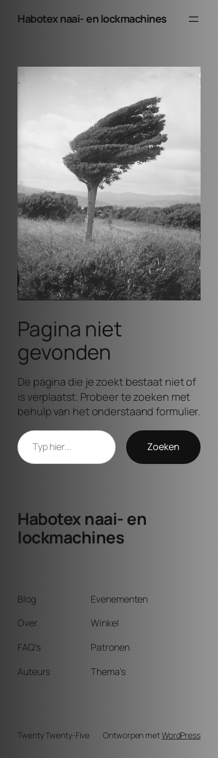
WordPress (181, 735)
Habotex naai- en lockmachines (92, 19)
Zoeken (163, 446)
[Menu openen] (194, 19)
